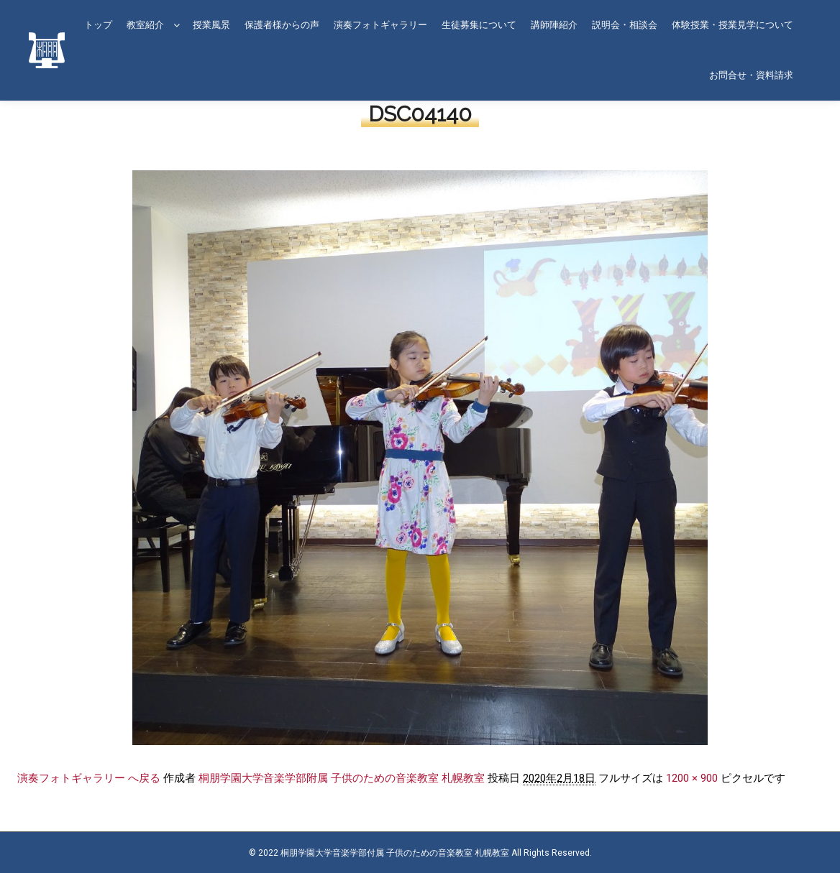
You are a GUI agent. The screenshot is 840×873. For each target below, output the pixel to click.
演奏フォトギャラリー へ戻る (88, 778)
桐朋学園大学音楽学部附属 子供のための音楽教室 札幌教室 (341, 778)
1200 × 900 (692, 778)
